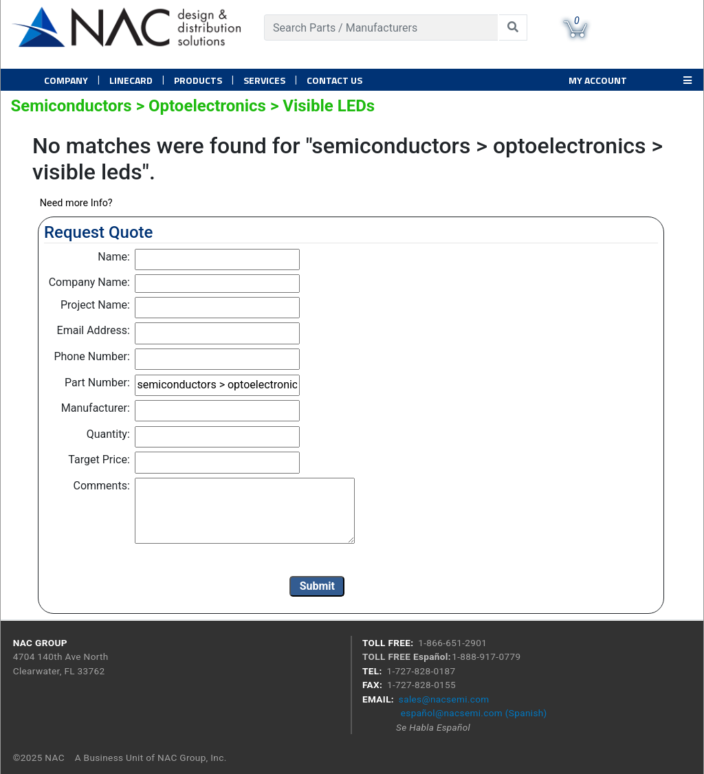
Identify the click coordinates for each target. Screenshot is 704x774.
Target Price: (98, 459)
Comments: (102, 485)
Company (66, 80)
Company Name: (89, 282)
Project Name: (95, 304)
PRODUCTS (198, 80)
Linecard (131, 80)
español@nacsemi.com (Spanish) (474, 712)
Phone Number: (91, 356)
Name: (114, 256)
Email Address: (93, 330)
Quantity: (108, 434)
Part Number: (97, 382)
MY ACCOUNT (598, 80)
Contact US (334, 80)
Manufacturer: (95, 407)
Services (264, 80)
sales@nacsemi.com (444, 699)
